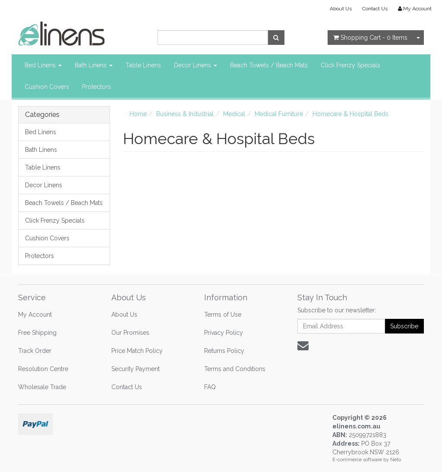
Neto (395, 460)
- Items (370, 37)
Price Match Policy (137, 350)
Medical (234, 113)
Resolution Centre (43, 368)
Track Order (34, 350)
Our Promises (130, 332)
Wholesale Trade (42, 387)
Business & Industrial (185, 113)
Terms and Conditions (234, 368)
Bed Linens (43, 65)
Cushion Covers (47, 86)
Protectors (96, 86)
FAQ (210, 387)
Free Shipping (37, 332)
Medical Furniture (279, 113)
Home (138, 113)
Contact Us (375, 9)
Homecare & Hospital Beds (350, 113)
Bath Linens (94, 65)
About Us (341, 9)
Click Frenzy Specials (350, 65)
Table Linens (143, 65)
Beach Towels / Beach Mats (269, 65)
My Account (35, 314)
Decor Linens (195, 65)
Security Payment (135, 368)
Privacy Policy (223, 332)
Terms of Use (222, 314)
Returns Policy (224, 350)
